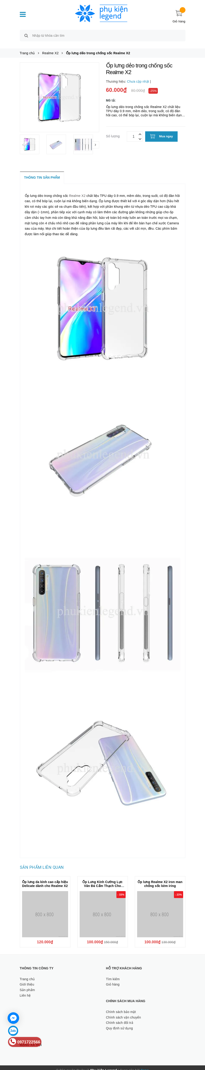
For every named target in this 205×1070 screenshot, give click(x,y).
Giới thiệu (27, 979)
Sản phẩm (27, 984)
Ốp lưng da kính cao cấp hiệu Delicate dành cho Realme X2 (45, 878)
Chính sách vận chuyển (123, 1012)
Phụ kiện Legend (103, 1065)
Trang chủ (27, 974)
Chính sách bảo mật (121, 1006)
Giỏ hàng (113, 979)
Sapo (145, 1065)
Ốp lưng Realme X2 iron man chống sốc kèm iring (160, 878)
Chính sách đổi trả (119, 1017)
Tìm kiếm (113, 974)
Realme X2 (77, 190)
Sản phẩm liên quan (42, 862)
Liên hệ (25, 990)
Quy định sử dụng (119, 1023)
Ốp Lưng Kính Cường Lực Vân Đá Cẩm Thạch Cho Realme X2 (102, 880)
